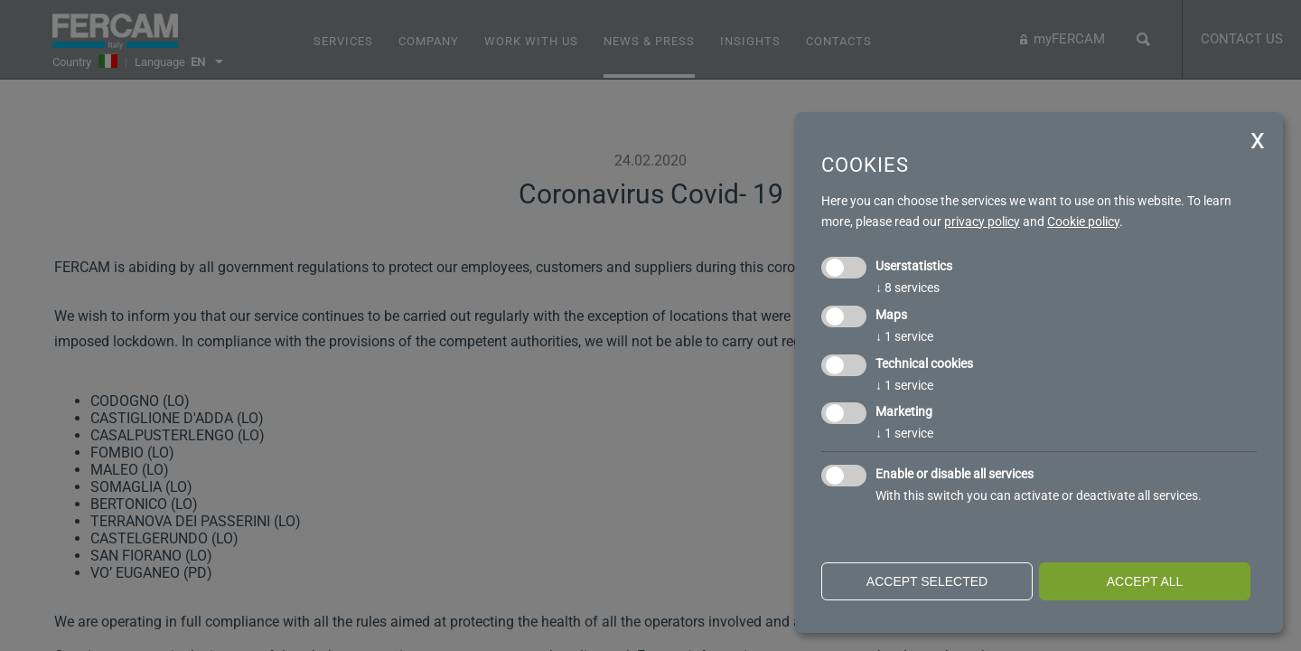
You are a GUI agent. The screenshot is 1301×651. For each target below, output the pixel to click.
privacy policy (982, 221)
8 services (907, 287)
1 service (904, 336)
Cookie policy (1083, 221)
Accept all (1145, 581)
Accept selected (926, 581)
